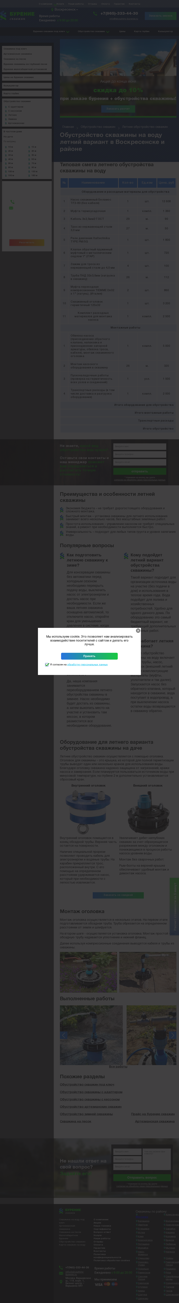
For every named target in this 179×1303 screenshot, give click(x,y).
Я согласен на (79, 665)
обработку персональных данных (87, 665)
